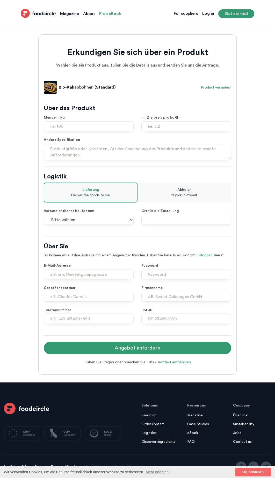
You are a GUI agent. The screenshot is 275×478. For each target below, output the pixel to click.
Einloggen (204, 255)
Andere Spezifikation (62, 140)
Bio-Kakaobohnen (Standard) (87, 87)
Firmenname (152, 288)
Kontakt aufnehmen (174, 362)
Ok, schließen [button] (253, 472)
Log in (208, 13)
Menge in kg (54, 117)
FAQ (191, 442)
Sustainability (243, 424)
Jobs (237, 433)
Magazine (69, 14)
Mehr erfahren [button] (157, 472)
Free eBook (110, 14)
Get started (236, 14)
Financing (148, 415)
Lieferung (90, 193)
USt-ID (147, 310)
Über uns (240, 415)
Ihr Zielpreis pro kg (159, 117)
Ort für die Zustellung (160, 211)
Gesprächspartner (60, 288)
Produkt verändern (216, 87)
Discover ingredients (158, 442)
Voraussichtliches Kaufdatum (69, 211)
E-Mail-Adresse (57, 265)
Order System (152, 424)
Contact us (242, 442)
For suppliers (186, 13)
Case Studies (198, 424)
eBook (192, 433)
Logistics (149, 433)
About (89, 14)
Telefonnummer (57, 310)
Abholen (184, 193)
